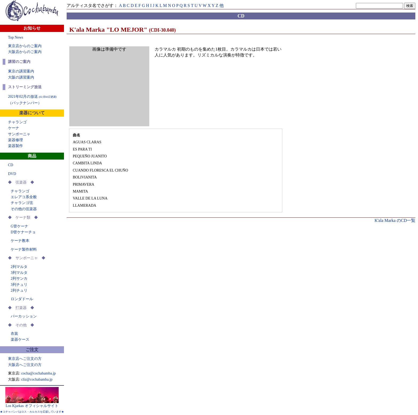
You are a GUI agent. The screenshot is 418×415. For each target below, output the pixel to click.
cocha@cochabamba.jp (38, 373)
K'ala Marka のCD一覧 (395, 220)
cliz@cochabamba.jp (36, 379)
